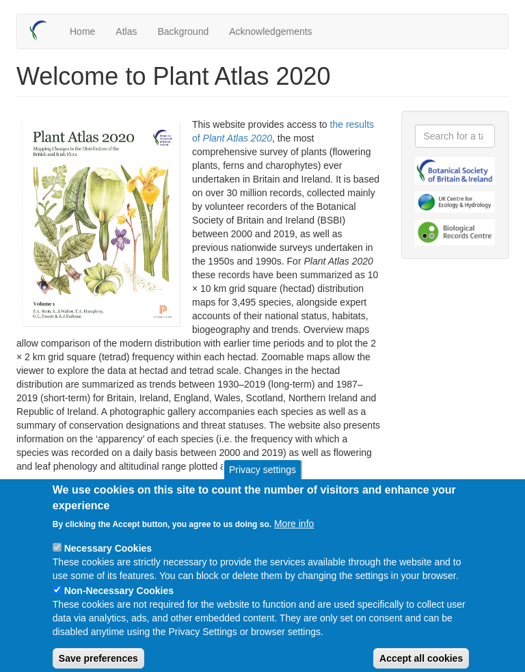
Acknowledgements (270, 31)
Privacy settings (262, 481)
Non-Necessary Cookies (119, 602)
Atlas (126, 31)
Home (82, 31)
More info (294, 535)
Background (182, 31)
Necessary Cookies (108, 559)
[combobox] (455, 136)
